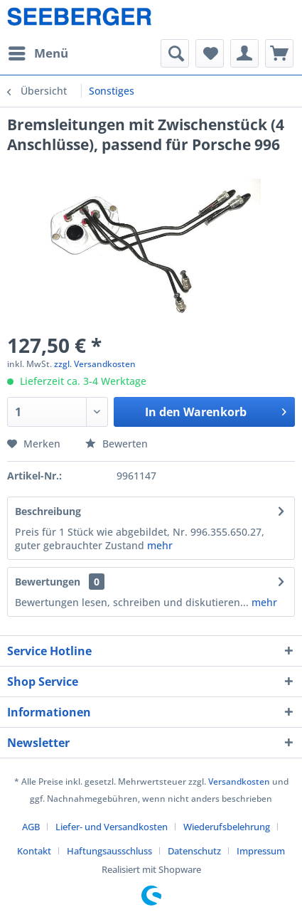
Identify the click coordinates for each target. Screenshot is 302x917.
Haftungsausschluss (109, 850)
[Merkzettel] (209, 53)
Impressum (261, 850)
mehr (160, 545)
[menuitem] (37, 53)
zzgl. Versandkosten (95, 364)
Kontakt (34, 850)
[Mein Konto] (244, 53)
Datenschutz (194, 850)
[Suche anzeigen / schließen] (175, 53)
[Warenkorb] (279, 53)
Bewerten (116, 443)
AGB (31, 826)
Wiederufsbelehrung (226, 826)
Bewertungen (47, 581)
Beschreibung (48, 511)
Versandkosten (239, 781)
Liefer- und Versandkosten (111, 826)
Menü (38, 51)
